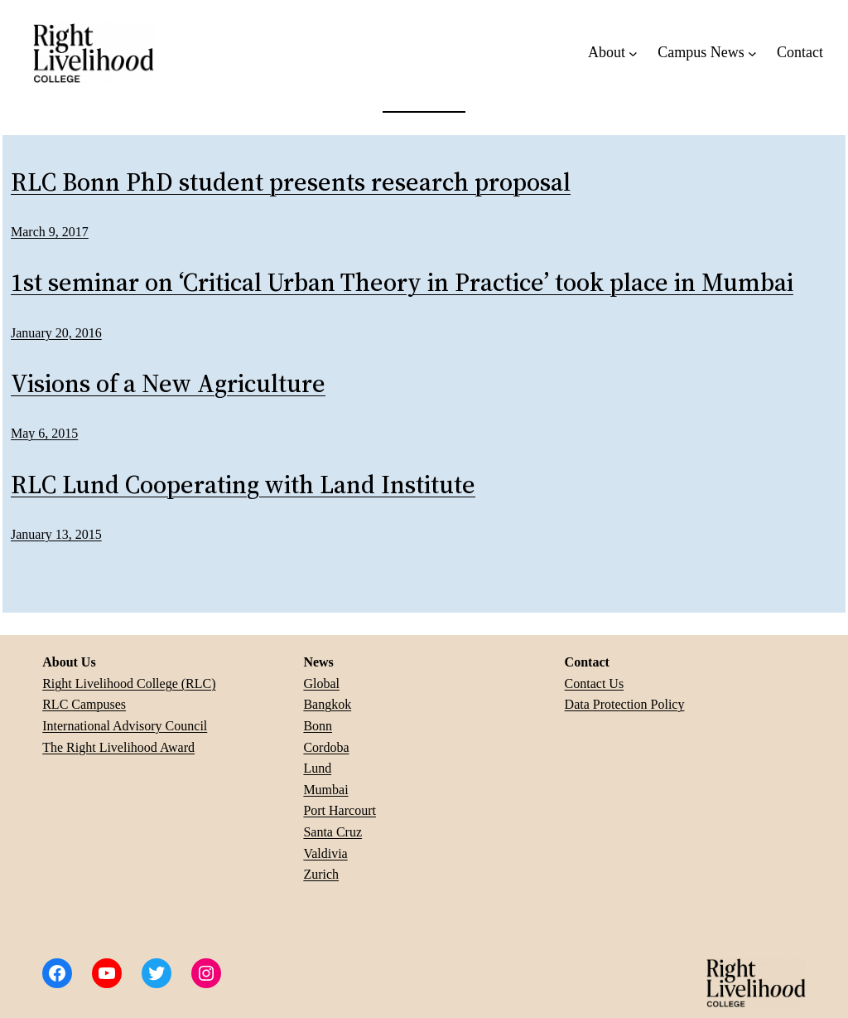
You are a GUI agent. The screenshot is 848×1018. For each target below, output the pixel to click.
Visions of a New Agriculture (168, 384)
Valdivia (325, 853)
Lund (317, 768)
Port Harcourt (339, 810)
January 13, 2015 (56, 534)
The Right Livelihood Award (118, 747)
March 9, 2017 (50, 232)
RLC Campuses (84, 704)
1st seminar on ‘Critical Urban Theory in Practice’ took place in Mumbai (402, 283)
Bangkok (327, 704)
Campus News (701, 52)
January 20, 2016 (56, 333)
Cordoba (326, 747)
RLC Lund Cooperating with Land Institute (243, 485)
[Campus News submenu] (752, 52)
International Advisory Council (124, 726)
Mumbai (325, 790)
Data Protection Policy (625, 704)
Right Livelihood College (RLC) (128, 683)
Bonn (317, 726)
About (606, 52)
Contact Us (594, 683)
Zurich (321, 874)
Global (321, 683)
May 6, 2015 (44, 433)
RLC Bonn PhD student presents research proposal (291, 182)
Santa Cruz (332, 832)
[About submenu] (633, 52)
